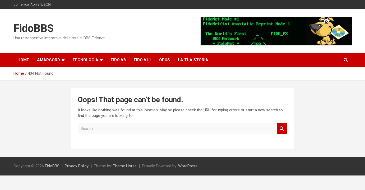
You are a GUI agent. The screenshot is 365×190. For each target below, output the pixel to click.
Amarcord (48, 60)
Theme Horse (125, 166)
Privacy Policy (77, 166)
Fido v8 (118, 60)
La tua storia (193, 60)
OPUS (164, 60)
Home (23, 60)
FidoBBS (33, 28)
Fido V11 (142, 60)
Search (282, 129)
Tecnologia (85, 60)
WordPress (187, 166)
